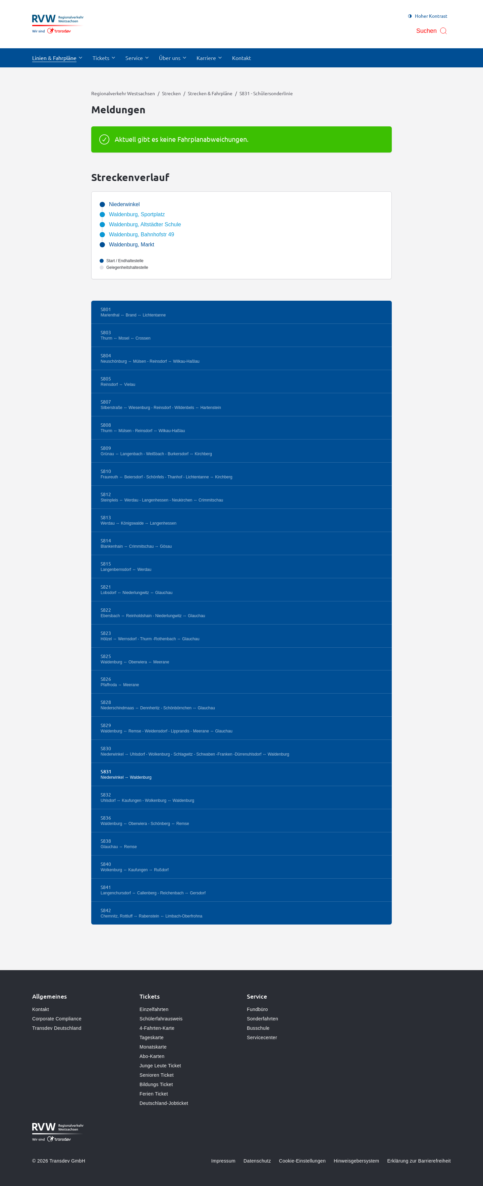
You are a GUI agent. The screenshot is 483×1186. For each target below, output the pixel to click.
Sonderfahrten (262, 1018)
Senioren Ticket (157, 1075)
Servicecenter (262, 1037)
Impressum (223, 1161)
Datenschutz (257, 1161)
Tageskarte (152, 1037)
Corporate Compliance (57, 1018)
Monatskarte (153, 1047)
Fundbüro (257, 1009)
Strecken (171, 93)
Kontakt (40, 1009)
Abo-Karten (152, 1056)
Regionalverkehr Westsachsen (123, 93)
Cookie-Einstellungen (302, 1161)
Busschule (258, 1028)
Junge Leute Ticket (160, 1065)
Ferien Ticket (154, 1093)
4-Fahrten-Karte (157, 1028)
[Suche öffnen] (432, 31)
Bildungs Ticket (156, 1084)
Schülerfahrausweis (161, 1018)
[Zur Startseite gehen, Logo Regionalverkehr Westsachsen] (58, 24)
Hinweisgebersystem (356, 1161)
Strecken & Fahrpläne (210, 93)
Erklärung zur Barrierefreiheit (419, 1161)
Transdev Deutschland (57, 1028)
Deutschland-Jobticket (164, 1103)
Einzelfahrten (154, 1009)
